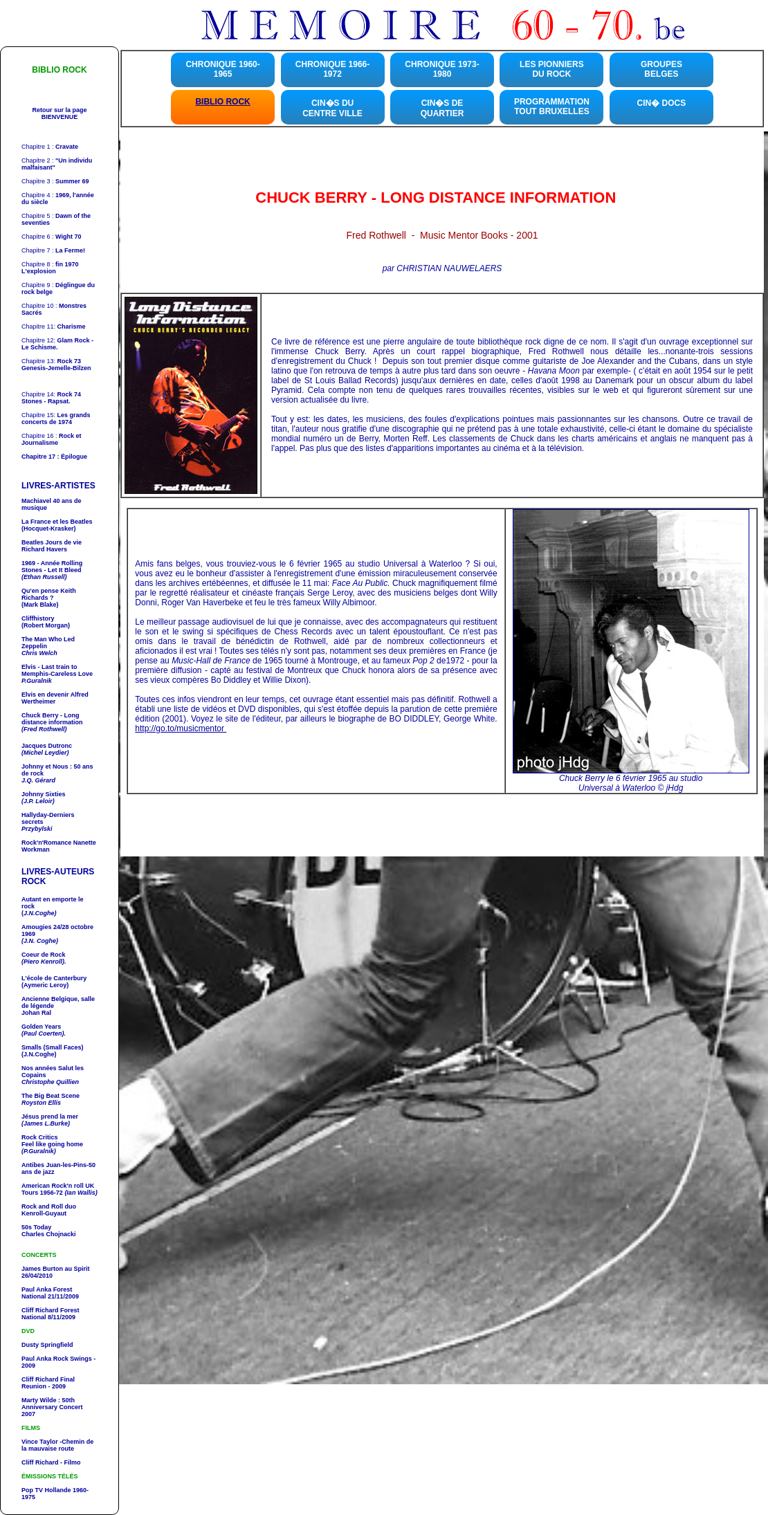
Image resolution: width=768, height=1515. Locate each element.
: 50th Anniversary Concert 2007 (52, 1407)
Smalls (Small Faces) (52, 1047)
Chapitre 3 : (55, 181)
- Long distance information (52, 719)
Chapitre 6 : (51, 236)
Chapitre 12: (57, 344)
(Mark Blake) (40, 604)
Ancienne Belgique (49, 998)
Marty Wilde (39, 1400)
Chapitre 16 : (51, 439)
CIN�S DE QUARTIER (442, 108)
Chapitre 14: (51, 394)
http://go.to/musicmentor (180, 728)
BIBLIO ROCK (222, 102)
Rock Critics (39, 1137)
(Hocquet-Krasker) (48, 528)
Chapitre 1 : (49, 146)
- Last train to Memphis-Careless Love (57, 670)
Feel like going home (52, 1148)
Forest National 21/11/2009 (50, 1293)
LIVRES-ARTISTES (58, 485)
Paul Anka (36, 1289)
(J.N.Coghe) (39, 1054)
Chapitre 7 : (53, 250)
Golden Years (41, 1026)
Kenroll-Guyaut (48, 1210)
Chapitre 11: (53, 326)
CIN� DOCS (661, 103)
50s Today (36, 1227)
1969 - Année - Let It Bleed (51, 566)
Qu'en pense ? (48, 594)
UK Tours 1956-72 (59, 1189)
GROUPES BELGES (661, 69)
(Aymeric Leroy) (44, 985)
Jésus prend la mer (49, 1116)
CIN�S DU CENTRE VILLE (332, 108)
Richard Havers (51, 546)
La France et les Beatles (57, 521)
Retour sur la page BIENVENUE (59, 113)
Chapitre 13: (51, 361)
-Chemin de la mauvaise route (57, 1445)
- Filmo (70, 1462)
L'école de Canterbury (53, 978)
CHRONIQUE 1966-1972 (332, 69)
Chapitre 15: (56, 418)
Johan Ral (36, 1012)
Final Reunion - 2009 (48, 1383)
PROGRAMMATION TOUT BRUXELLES (551, 106)
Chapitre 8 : (50, 268)
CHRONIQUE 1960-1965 (222, 69)
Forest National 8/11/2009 (50, 1314)
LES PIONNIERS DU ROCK (552, 69)
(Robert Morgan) (45, 625)
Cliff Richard (40, 1379)
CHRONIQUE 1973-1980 (442, 69)
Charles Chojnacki (48, 1234)
